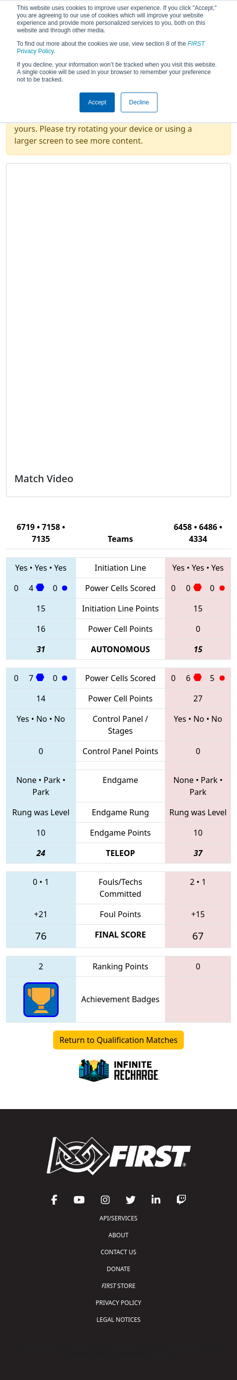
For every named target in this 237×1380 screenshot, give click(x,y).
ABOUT (118, 1235)
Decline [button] (139, 102)
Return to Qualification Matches (119, 1040)
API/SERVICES (118, 1218)
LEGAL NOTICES (118, 1319)
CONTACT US (119, 1252)
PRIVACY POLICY (119, 1302)
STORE (118, 1286)
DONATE (118, 1269)
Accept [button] (97, 102)
